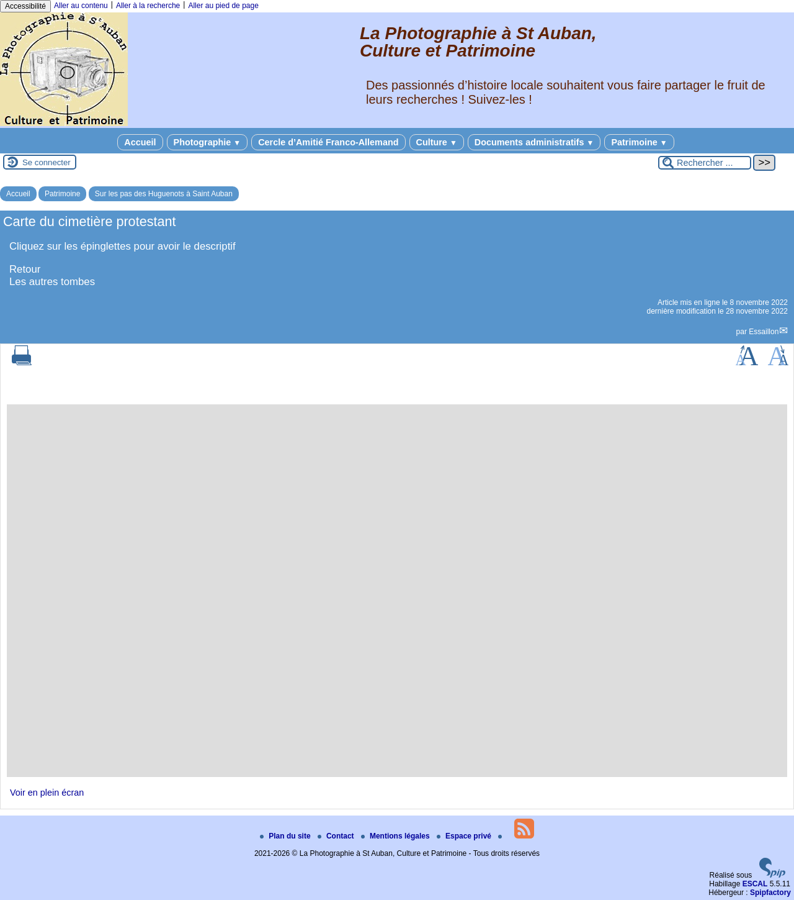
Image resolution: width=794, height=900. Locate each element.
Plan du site (286, 836)
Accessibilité (25, 6)
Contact (337, 836)
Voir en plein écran (47, 793)
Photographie (207, 142)
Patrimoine (639, 142)
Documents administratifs (534, 142)
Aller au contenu (81, 5)
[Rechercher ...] (704, 163)
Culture (436, 142)
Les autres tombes (52, 282)
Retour (24, 269)
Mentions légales (396, 836)
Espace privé (465, 836)
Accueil (140, 142)
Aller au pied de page (223, 5)
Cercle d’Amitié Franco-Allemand (328, 142)
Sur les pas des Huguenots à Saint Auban (164, 193)
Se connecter (46, 162)
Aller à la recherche (148, 5)
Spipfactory (770, 892)
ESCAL (755, 884)
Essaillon (763, 331)
